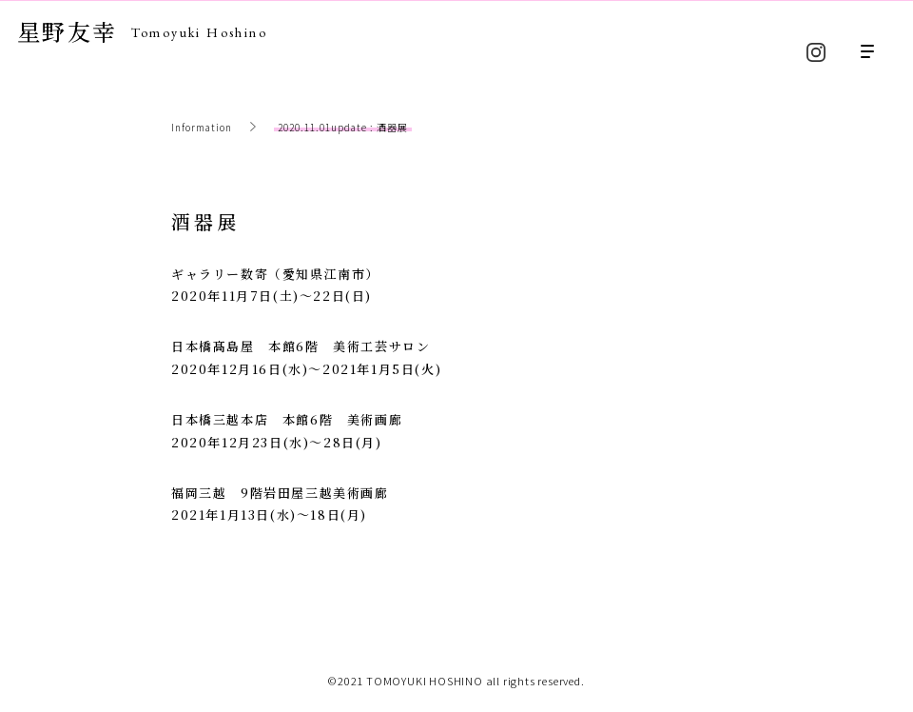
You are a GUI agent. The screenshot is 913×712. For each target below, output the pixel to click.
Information (201, 127)
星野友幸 (142, 31)
